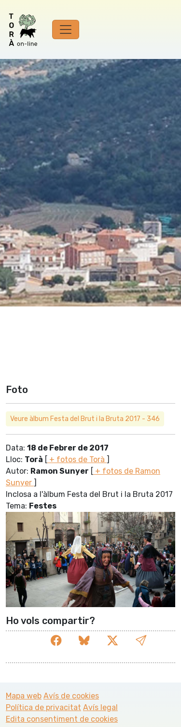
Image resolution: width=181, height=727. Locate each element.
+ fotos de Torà (77, 459)
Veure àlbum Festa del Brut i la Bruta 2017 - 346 (85, 419)
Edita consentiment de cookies (62, 719)
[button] (141, 640)
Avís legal (100, 707)
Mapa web (24, 695)
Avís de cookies (71, 695)
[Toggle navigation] (65, 29)
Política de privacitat (43, 707)
